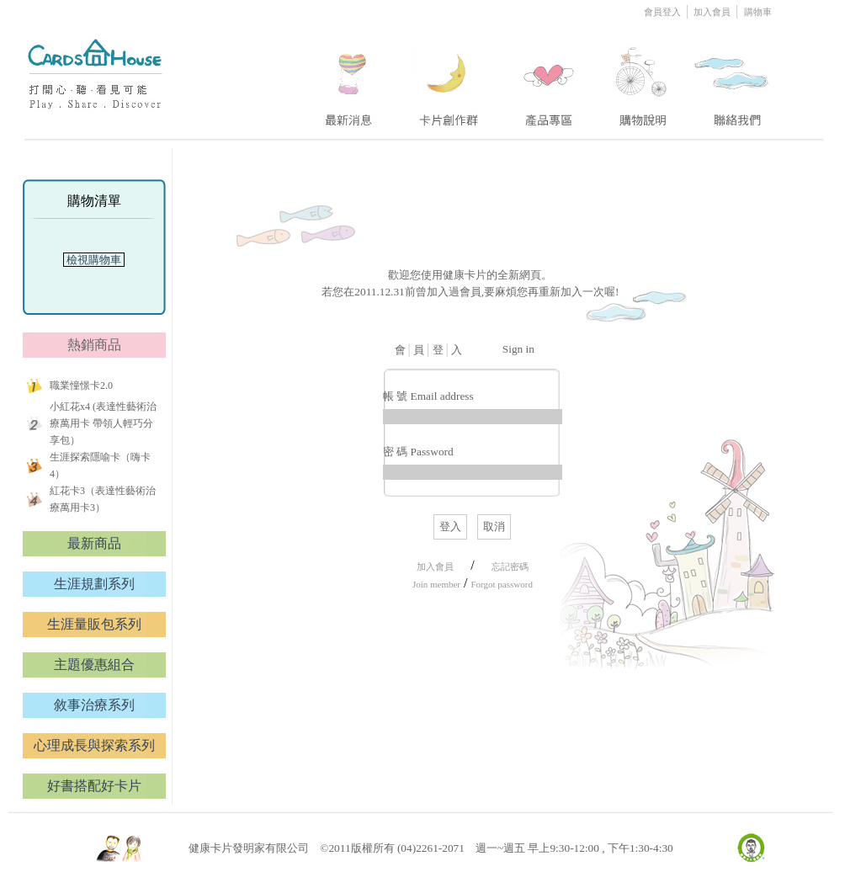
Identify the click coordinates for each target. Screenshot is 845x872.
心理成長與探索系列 (94, 745)
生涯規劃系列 (94, 584)
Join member (436, 584)
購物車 (758, 12)
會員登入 (663, 12)
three (551, 78)
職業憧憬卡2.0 (81, 385)
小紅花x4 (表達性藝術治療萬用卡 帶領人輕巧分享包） (103, 423)
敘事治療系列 (94, 705)
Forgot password (501, 584)
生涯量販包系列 (94, 624)
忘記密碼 (510, 566)
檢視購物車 (94, 259)
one (346, 78)
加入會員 (713, 12)
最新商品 (94, 543)
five (732, 78)
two (450, 78)
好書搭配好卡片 (94, 786)
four (641, 78)
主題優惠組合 (94, 664)
